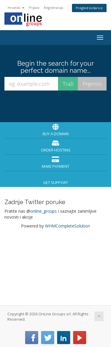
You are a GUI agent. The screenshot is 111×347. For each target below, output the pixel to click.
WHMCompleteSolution (67, 226)
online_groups (43, 211)
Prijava (34, 7)
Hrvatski (16, 7)
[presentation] (56, 106)
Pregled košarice (89, 8)
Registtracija (53, 7)
